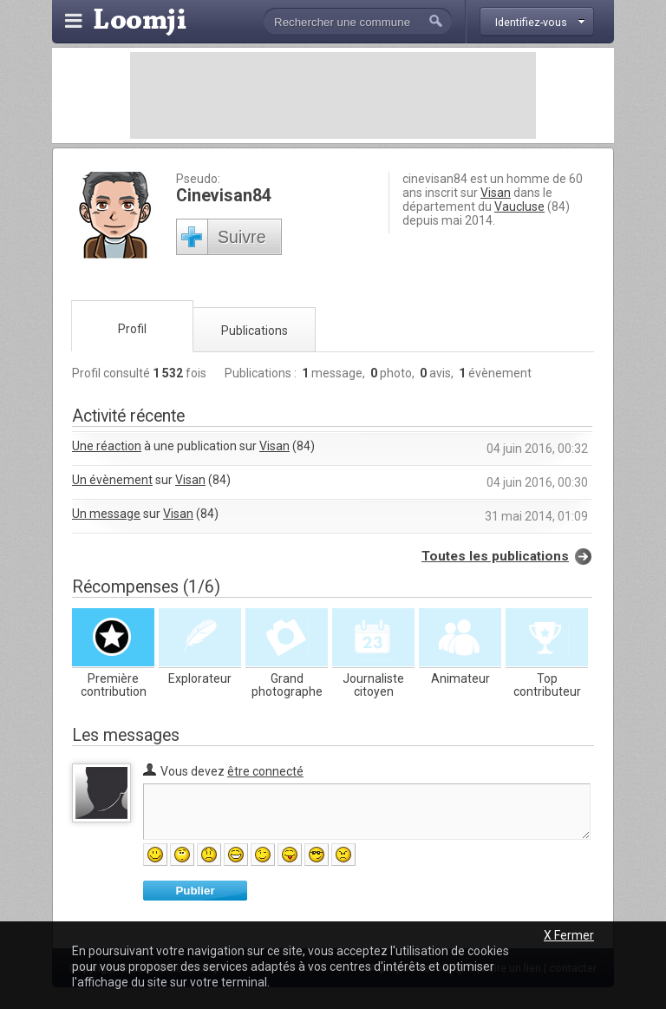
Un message (106, 514)
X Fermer (569, 935)
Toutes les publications (495, 556)
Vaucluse (519, 206)
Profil (132, 329)
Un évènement (112, 480)
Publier (194, 890)
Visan (495, 193)
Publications (254, 330)
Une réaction (106, 446)
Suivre (242, 236)
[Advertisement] (333, 95)
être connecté (265, 771)
